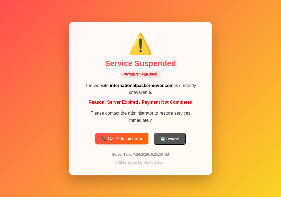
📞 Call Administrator (121, 139)
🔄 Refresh (170, 139)
